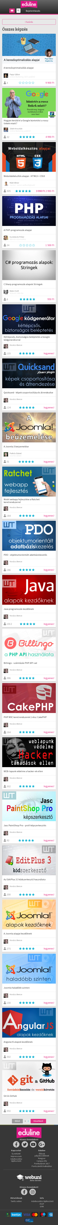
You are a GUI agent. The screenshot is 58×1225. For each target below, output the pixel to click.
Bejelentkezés (33, 10)
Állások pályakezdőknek (42, 1154)
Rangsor (41, 1158)
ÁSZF (42, 1204)
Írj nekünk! (16, 1153)
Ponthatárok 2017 (42, 1163)
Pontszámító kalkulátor (42, 1166)
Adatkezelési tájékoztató (16, 1160)
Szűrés (29, 21)
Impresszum (16, 1156)
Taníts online (16, 1201)
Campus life (42, 1161)
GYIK (42, 1206)
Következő (38, 1121)
